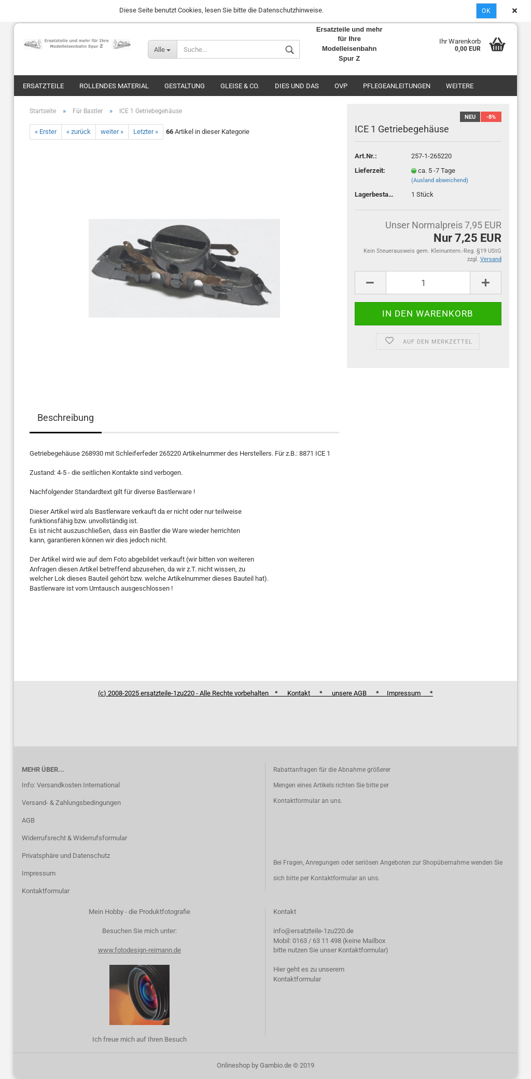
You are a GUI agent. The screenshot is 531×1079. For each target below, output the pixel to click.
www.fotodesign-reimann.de (139, 950)
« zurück (78, 131)
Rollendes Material (114, 86)
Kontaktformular (45, 891)
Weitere (459, 86)
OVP (340, 86)
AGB (28, 820)
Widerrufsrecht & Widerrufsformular (74, 838)
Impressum (38, 873)
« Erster (46, 131)
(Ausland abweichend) (439, 180)
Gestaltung (184, 86)
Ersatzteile (43, 86)
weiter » (112, 131)
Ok (486, 11)
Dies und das (297, 86)
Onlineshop (233, 1065)
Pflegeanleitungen (396, 86)
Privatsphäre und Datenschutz (66, 855)
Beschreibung (65, 417)
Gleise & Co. (239, 86)
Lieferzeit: (370, 170)
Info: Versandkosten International (71, 785)
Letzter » (145, 131)
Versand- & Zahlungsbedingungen (71, 803)
